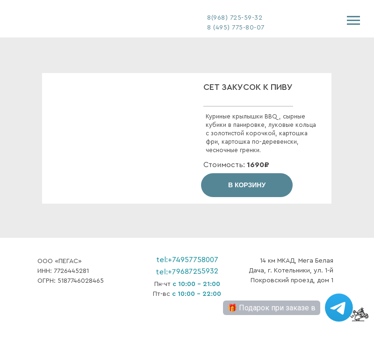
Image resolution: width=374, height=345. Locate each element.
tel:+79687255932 (187, 271)
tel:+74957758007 (187, 260)
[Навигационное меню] (353, 20)
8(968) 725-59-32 (234, 18)
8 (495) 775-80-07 (236, 27)
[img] (65, 19)
